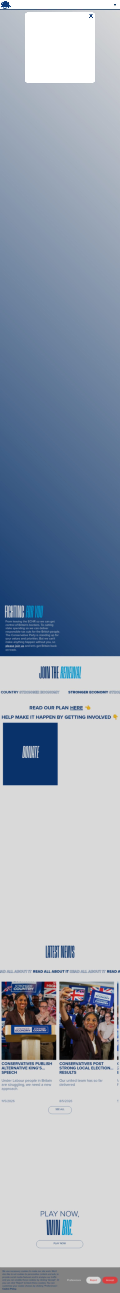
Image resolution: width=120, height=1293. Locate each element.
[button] (115, 4)
